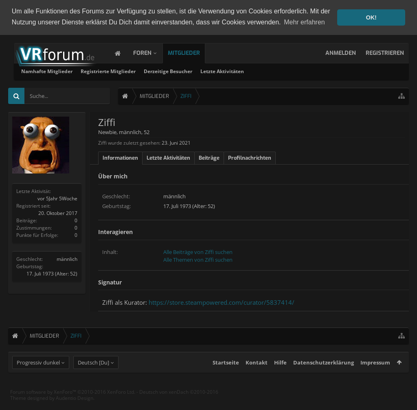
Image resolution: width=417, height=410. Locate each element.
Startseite (226, 377)
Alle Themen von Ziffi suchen (198, 259)
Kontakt (257, 377)
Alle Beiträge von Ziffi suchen (198, 251)
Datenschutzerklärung (323, 377)
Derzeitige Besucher (272, 70)
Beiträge (209, 157)
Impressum (375, 377)
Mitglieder (192, 52)
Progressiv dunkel (38, 377)
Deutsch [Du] (93, 377)
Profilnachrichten (249, 157)
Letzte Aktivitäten (326, 70)
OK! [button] (371, 17)
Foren (150, 52)
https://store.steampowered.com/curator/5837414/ (221, 302)
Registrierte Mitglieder (212, 70)
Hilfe (280, 377)
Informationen (120, 157)
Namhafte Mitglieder (151, 70)
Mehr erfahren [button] (304, 22)
